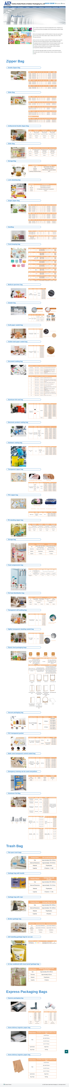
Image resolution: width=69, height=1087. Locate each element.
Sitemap (63, 3)
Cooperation (58, 3)
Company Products (7, 1084)
